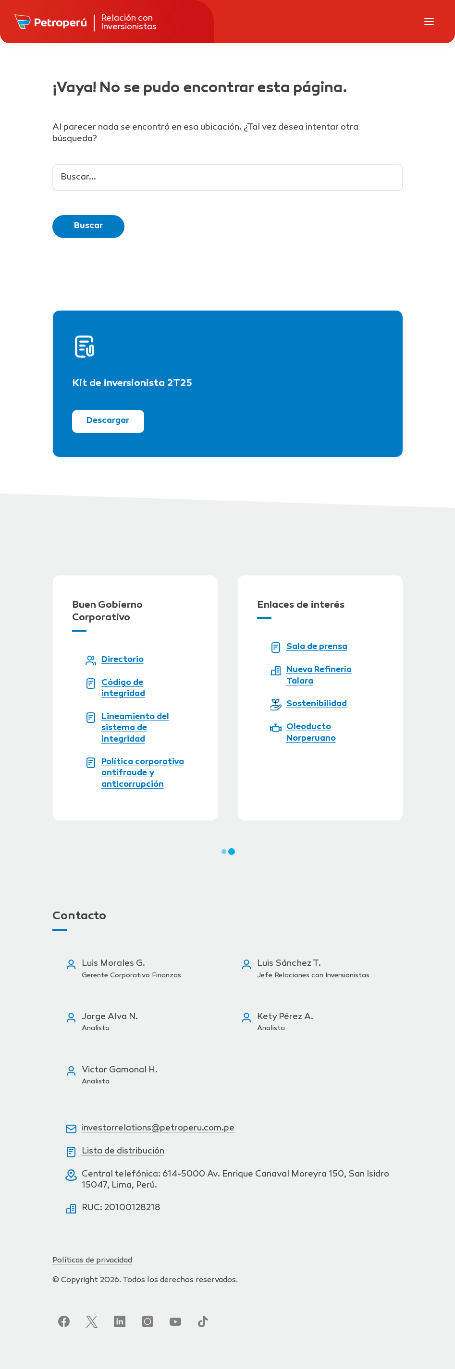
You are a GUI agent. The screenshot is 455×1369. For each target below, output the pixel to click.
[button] (223, 851)
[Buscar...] (227, 177)
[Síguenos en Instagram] (147, 1321)
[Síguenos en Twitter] (91, 1321)
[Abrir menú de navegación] (429, 21)
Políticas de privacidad (92, 1260)
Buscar (88, 226)
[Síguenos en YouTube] (175, 1321)
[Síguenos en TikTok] (203, 1321)
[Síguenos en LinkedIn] (119, 1321)
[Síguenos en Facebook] (63, 1321)
